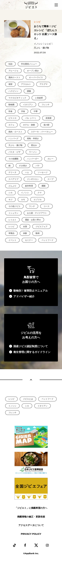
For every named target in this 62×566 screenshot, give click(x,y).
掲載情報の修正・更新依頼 (31, 516)
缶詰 (10, 64)
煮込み (34, 145)
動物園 (11, 104)
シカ (10, 192)
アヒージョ (13, 70)
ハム (27, 172)
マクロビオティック (17, 98)
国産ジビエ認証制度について (30, 346)
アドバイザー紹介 (24, 296)
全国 (25, 226)
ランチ (32, 206)
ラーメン (33, 152)
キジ (10, 199)
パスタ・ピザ (14, 152)
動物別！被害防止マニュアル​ (30, 290)
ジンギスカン (33, 179)
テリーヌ (12, 172)
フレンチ (45, 104)
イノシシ (25, 192)
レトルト (12, 220)
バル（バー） (31, 118)
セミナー (29, 240)
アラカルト (26, 84)
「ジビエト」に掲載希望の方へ (31, 507)
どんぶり (12, 186)
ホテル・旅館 (29, 125)
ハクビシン (13, 91)
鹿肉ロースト (14, 77)
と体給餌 (39, 98)
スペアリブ (13, 179)
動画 (38, 233)
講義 (29, 91)
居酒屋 (48, 118)
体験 (25, 233)
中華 (36, 111)
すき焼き (23, 165)
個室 (10, 84)
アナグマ (43, 84)
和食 (10, 111)
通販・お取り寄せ (33, 220)
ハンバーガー (33, 158)
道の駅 (46, 125)
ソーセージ (42, 172)
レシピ (11, 226)
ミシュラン (13, 213)
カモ (23, 199)
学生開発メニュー (29, 64)
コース (46, 206)
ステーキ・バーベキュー (42, 131)
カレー (50, 158)
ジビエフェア (41, 226)
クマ (39, 192)
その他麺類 (13, 158)
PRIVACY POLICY (31, 533)
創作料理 (29, 186)
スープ (50, 179)
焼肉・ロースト (15, 131)
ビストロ (12, 118)
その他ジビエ (14, 206)
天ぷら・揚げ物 (15, 145)
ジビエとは (28, 399)
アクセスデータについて (31, 525)
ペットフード (47, 240)
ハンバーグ (13, 138)
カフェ (11, 125)
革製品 (11, 233)
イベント (12, 240)
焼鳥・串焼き (33, 138)
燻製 (43, 186)
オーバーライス (36, 77)
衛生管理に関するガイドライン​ (31, 352)
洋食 (23, 111)
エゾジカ (37, 199)
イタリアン (28, 104)
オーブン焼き (33, 70)
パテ (38, 165)
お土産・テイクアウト (37, 213)
